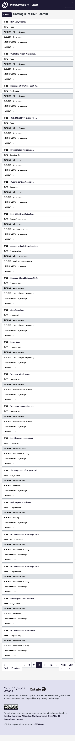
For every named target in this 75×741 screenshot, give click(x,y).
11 (45, 665)
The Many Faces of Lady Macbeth (23, 470)
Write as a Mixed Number (20, 374)
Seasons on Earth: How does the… (24, 246)
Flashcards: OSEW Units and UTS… (24, 86)
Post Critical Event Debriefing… (22, 214)
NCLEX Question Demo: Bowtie (22, 630)
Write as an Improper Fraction (22, 406)
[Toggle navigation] (69, 5)
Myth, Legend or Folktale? (20, 502)
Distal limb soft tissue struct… (22, 438)
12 (51, 665)
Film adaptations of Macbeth (22, 598)
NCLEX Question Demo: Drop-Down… (25, 534)
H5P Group (39, 724)
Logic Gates (15, 342)
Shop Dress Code (17, 310)
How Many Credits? (18, 22)
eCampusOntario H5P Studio (20, 5)
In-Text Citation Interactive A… (22, 150)
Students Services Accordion (22, 182)
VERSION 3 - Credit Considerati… (23, 54)
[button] (7, 14)
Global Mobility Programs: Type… (23, 118)
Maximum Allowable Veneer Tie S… (24, 278)
